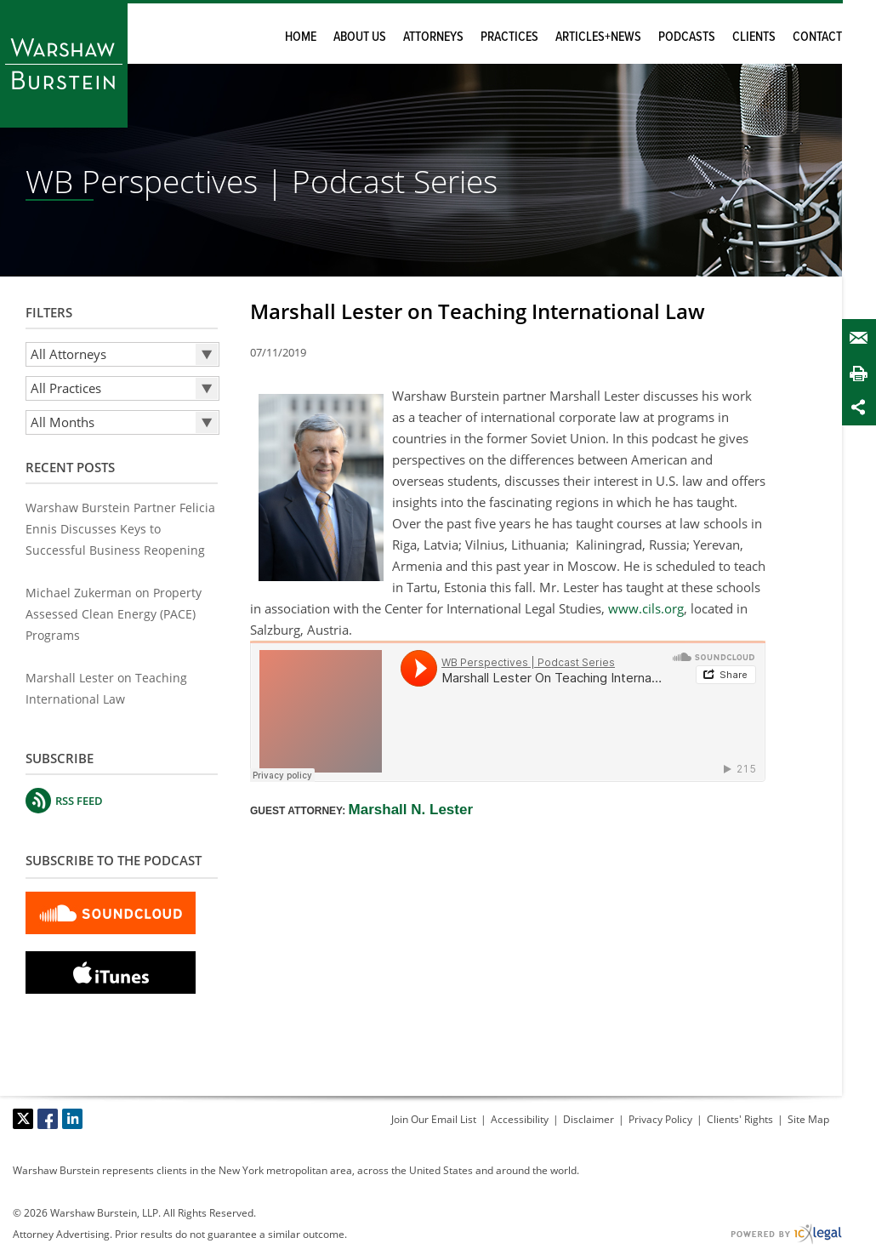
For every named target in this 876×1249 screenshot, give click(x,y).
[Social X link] (23, 1119)
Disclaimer (588, 1119)
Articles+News (598, 37)
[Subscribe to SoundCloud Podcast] (111, 911)
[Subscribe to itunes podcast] (111, 970)
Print (862, 373)
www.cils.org (646, 608)
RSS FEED (79, 800)
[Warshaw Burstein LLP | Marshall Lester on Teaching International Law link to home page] (64, 64)
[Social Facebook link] (47, 1119)
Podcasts (686, 37)
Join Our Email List (433, 1119)
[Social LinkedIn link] (72, 1119)
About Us (359, 37)
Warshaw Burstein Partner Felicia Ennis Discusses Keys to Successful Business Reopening (120, 528)
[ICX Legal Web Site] (786, 1234)
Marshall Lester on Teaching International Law (477, 311)
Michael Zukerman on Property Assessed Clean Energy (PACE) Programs (114, 614)
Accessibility (520, 1119)
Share (862, 407)
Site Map (808, 1119)
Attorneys (433, 37)
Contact (817, 37)
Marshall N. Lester (411, 809)
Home (300, 37)
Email (862, 338)
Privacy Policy (660, 1119)
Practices (509, 37)
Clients (754, 37)
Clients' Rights (740, 1119)
